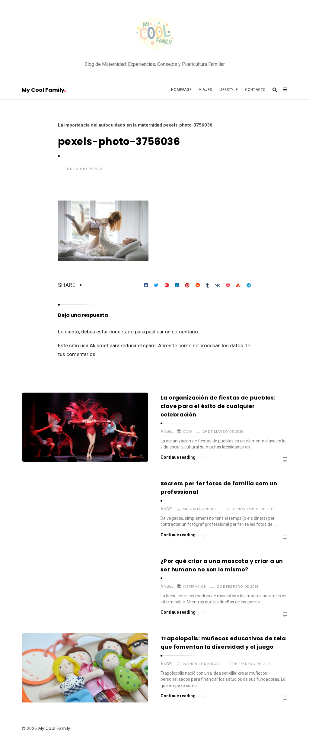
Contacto (255, 90)
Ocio (187, 431)
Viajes (205, 90)
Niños (213, 664)
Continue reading (183, 457)
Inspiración (195, 586)
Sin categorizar (199, 509)
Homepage (181, 90)
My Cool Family (44, 90)
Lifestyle (228, 90)
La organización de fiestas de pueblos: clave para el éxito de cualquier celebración (218, 406)
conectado (121, 332)
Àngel (167, 431)
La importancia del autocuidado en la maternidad (110, 125)
